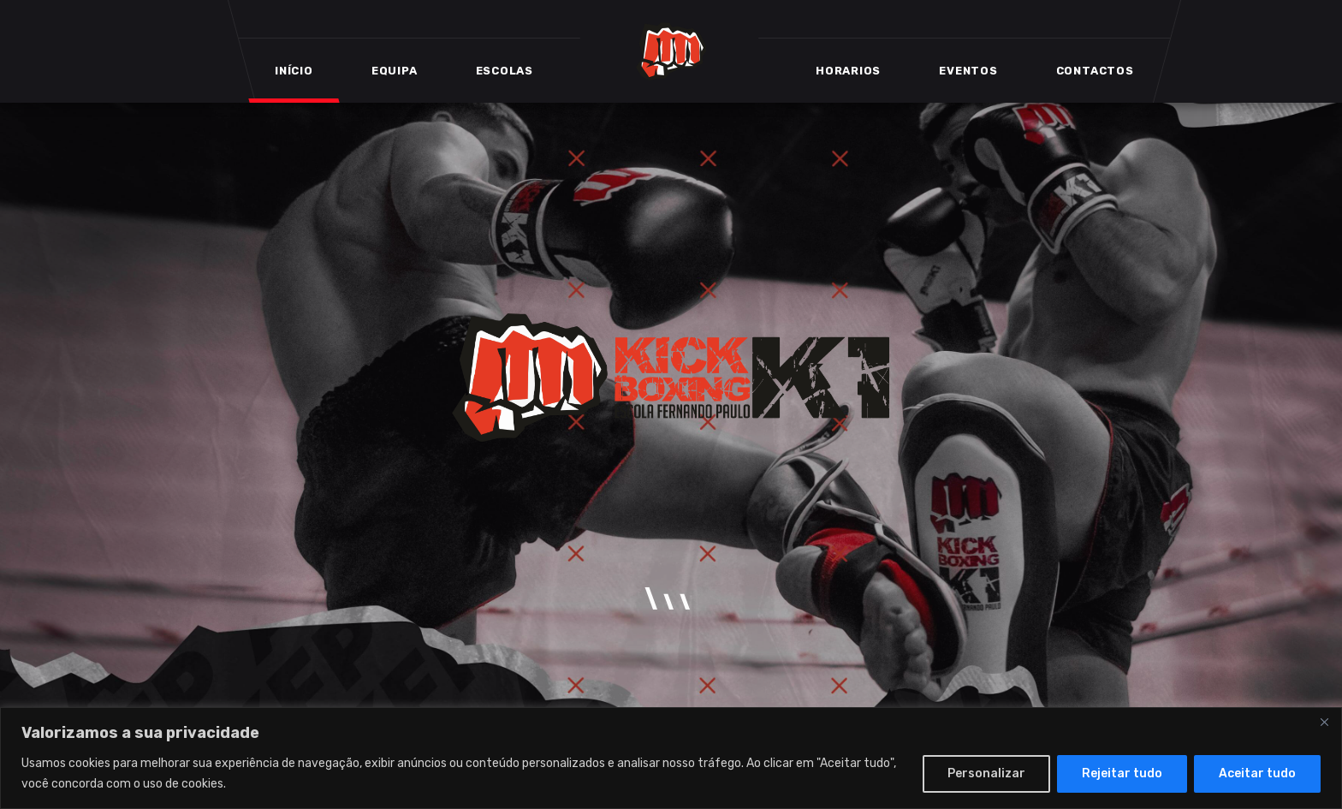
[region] (671, 758)
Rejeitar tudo (1122, 773)
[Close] (1324, 721)
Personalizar (986, 773)
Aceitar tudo (1257, 773)
